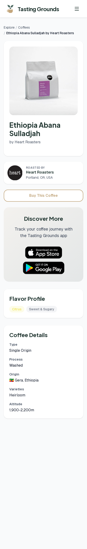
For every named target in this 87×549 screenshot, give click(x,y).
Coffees (24, 27)
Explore (9, 27)
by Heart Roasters (25, 142)
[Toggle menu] (76, 8)
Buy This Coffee (43, 195)
